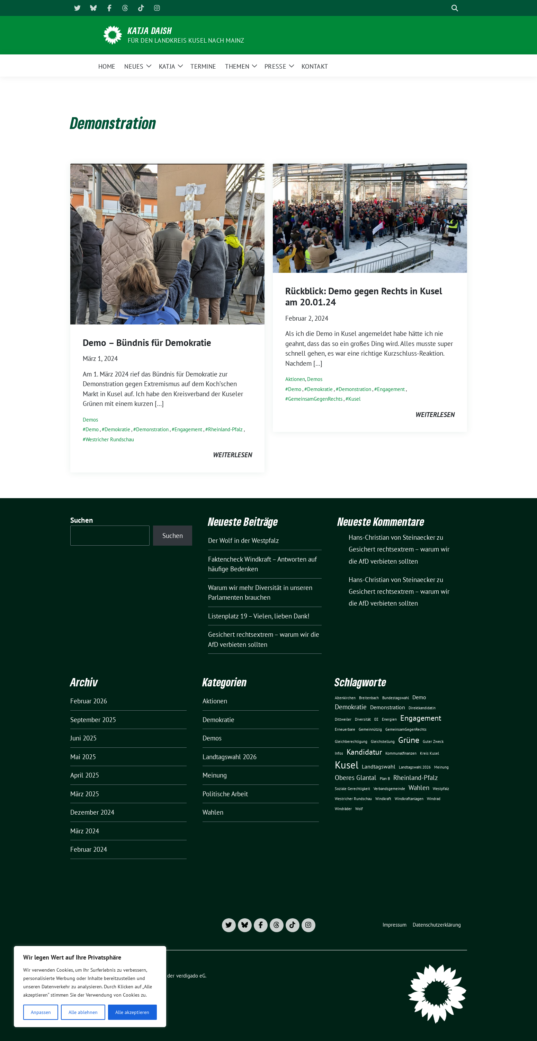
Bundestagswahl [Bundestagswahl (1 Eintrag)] (395, 697)
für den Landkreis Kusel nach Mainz (186, 40)
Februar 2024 (88, 849)
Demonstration (152, 429)
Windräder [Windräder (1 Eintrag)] (343, 808)
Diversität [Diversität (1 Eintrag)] (363, 719)
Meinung (215, 775)
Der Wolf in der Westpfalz (243, 540)
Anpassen (41, 1012)
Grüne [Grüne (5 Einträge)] (408, 739)
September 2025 (93, 719)
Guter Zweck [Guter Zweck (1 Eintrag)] (433, 741)
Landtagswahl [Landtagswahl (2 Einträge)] (378, 766)
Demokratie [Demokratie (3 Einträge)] (351, 706)
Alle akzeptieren (132, 1012)
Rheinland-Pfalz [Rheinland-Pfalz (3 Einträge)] (415, 777)
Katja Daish (150, 30)
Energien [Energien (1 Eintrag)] (389, 719)
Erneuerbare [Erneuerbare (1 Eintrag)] (345, 729)
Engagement (188, 429)
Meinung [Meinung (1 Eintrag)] (441, 767)
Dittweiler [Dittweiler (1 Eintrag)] (343, 719)
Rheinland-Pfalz (225, 429)
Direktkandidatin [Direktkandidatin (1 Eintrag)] (422, 707)
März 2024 (84, 831)
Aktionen (295, 379)
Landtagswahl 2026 (230, 757)
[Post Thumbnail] (167, 243)
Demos (90, 419)
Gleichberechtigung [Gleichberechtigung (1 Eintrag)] (351, 741)
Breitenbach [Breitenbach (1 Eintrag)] (369, 697)
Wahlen (213, 812)
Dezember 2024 (92, 812)
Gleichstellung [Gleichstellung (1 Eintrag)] (383, 741)
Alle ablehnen (83, 1012)
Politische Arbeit (225, 794)
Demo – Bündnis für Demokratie (147, 342)
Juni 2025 (83, 738)
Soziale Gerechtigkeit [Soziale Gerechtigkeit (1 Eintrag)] (352, 788)
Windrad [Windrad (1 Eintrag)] (433, 798)
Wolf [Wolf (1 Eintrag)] (359, 808)
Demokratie (117, 429)
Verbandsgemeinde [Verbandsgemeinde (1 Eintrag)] (389, 788)
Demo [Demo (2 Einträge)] (419, 697)
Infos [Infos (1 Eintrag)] (339, 753)
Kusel (354, 399)
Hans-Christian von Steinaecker (392, 579)
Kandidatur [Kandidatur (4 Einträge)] (364, 752)
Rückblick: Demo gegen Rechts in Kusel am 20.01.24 (363, 296)
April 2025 (84, 775)
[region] (90, 986)
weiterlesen (232, 455)
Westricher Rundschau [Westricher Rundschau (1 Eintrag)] (353, 798)
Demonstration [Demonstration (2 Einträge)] (387, 707)
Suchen (81, 520)
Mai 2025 (83, 757)
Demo (92, 429)
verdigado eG (190, 975)
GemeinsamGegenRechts (315, 399)
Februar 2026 (88, 701)
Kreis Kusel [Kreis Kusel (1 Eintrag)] (429, 753)
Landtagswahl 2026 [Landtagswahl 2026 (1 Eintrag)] (415, 767)
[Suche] (445, 8)
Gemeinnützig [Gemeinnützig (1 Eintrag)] (370, 729)
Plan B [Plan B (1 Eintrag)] (385, 778)
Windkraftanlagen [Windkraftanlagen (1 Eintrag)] (409, 798)
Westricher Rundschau (110, 439)
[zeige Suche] (455, 8)
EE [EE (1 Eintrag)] (376, 719)
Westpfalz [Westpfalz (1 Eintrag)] (441, 788)
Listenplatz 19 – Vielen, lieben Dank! (259, 616)
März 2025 (84, 794)
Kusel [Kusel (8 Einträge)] (346, 764)
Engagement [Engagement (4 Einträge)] (420, 718)
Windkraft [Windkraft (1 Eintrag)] (383, 798)
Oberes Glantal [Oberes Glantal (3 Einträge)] (355, 777)
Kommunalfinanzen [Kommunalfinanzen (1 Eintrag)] (401, 753)
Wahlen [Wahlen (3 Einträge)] (419, 787)
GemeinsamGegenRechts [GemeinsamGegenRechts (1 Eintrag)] (406, 729)
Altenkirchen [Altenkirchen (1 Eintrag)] (345, 697)
